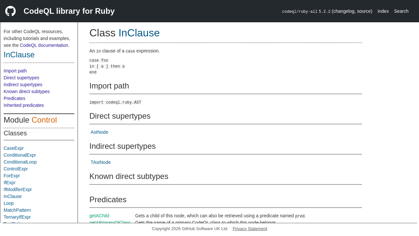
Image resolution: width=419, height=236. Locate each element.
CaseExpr (14, 148)
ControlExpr (16, 168)
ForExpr (12, 175)
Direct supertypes (21, 77)
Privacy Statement (250, 228)
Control (44, 119)
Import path (15, 70)
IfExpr (10, 182)
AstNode (99, 132)
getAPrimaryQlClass (110, 222)
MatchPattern (17, 210)
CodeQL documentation (44, 45)
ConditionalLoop (20, 162)
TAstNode (101, 162)
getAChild (99, 215)
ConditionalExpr (20, 155)
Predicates (14, 98)
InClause (19, 54)
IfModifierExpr (18, 189)
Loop (9, 203)
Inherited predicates (24, 105)
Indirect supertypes (23, 84)
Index (383, 11)
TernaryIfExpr (17, 217)
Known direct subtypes (27, 91)
